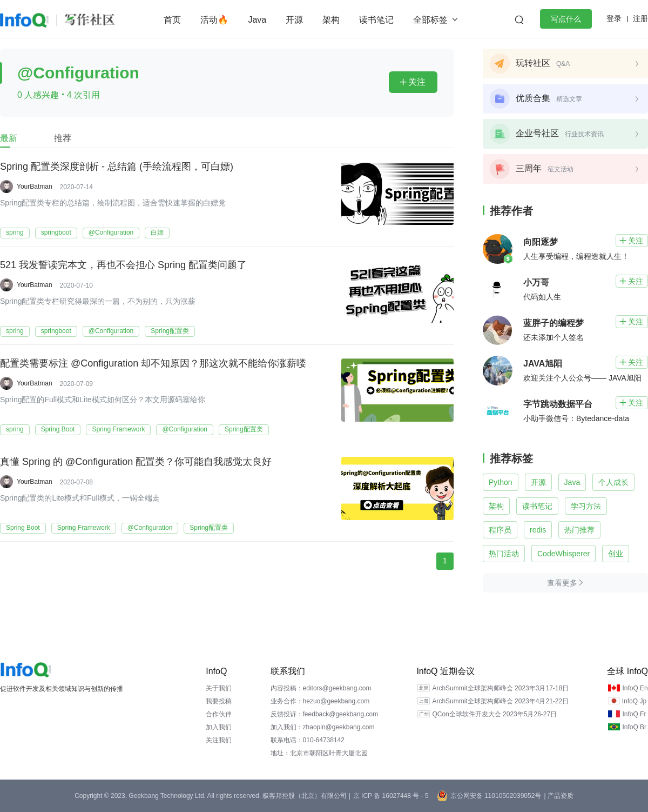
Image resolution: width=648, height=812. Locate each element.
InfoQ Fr (634, 714)
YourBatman (34, 186)
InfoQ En (634, 688)
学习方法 (586, 506)
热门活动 (504, 553)
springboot (56, 232)
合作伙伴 (219, 714)
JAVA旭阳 (542, 363)
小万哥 (536, 282)
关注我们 (219, 740)
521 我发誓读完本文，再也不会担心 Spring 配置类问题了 (123, 265)
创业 (615, 553)
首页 (172, 19)
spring (15, 232)
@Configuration (111, 232)
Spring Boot (58, 429)
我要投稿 (219, 701)
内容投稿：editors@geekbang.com (321, 688)
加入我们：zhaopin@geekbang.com (323, 727)
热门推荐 (579, 529)
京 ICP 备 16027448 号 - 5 (391, 796)
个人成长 (613, 482)
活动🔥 (214, 19)
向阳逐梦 (540, 242)
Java (257, 19)
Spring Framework (118, 429)
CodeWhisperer (563, 553)
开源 (294, 19)
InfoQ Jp (634, 701)
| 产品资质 (558, 796)
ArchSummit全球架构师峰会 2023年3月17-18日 (500, 688)
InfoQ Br (634, 727)
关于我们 (219, 688)
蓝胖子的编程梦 (553, 323)
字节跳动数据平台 (557, 404)
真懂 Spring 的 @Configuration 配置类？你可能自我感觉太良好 (136, 462)
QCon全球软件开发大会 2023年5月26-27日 (494, 714)
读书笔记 (376, 19)
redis (538, 529)
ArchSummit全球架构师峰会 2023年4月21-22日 (500, 701)
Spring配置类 (170, 331)
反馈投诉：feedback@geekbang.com (325, 714)
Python (500, 482)
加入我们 (219, 727)
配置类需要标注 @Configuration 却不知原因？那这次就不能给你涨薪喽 (153, 363)
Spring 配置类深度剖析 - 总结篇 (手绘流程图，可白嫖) (116, 167)
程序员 (500, 529)
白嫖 (157, 232)
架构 (331, 19)
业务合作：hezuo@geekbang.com (320, 701)
